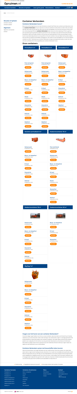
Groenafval (28, 105)
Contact (5, 31)
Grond (26, 96)
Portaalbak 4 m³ (30, 47)
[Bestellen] (28, 67)
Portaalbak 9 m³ (63, 47)
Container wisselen (8, 22)
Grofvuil (27, 113)
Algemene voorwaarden (9, 29)
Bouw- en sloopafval (30, 80)
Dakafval (27, 122)
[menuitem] (10, 7)
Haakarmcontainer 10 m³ (58, 131)
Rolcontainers (46, 372)
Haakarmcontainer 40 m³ (58, 207)
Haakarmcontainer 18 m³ (33, 207)
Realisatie (70, 391)
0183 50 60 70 (68, 4)
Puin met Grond (54, 147)
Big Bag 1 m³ (29, 266)
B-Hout (27, 88)
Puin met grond (29, 63)
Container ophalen (8, 24)
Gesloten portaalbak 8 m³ (33, 131)
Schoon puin (28, 71)
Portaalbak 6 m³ (47, 47)
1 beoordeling (22, 0)
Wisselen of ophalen (47, 373)
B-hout (27, 164)
